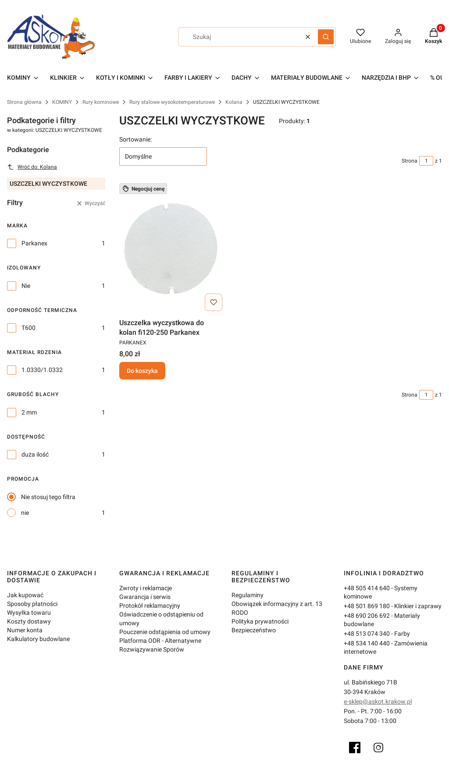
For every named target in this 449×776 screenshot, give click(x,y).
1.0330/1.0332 (42, 369)
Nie (25, 285)
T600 (28, 327)
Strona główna (24, 102)
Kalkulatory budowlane (38, 638)
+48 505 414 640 (367, 588)
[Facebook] (354, 747)
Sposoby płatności (32, 603)
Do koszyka (142, 370)
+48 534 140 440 (367, 643)
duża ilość (35, 454)
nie (25, 512)
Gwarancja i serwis (145, 596)
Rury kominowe (100, 102)
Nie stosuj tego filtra (48, 496)
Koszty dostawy (29, 621)
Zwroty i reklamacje (145, 588)
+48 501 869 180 (367, 605)
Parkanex (34, 243)
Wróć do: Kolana (32, 166)
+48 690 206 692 (367, 615)
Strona (409, 161)
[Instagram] (378, 747)
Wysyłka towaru (29, 612)
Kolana (233, 102)
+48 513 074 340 (367, 633)
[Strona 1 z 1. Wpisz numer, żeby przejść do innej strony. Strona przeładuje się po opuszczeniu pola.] (426, 161)
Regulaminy (248, 595)
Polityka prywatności (260, 621)
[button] (326, 36)
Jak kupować (25, 595)
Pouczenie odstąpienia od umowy (164, 631)
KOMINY (62, 102)
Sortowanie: (135, 139)
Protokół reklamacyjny (149, 605)
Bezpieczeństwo (254, 630)
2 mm (29, 412)
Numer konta (25, 630)
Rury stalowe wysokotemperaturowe (172, 102)
